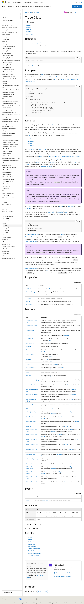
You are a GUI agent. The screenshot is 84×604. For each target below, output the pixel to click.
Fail (30, 135)
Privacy (35, 603)
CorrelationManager (31, 292)
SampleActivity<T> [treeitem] (8, 181)
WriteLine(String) (30, 464)
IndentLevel (29, 295)
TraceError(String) (30, 385)
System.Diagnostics (37, 43)
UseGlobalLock (29, 304)
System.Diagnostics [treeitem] (8, 20)
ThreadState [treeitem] (6, 218)
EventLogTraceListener (34, 551)
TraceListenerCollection (35, 553)
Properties (29, 31)
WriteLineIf (31, 146)
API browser (37, 12)
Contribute (28, 603)
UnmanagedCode (54, 196)
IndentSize (71, 206)
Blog (22, 603)
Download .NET (77, 6)
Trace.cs (31, 47)
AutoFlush (29, 208)
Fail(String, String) (30, 343)
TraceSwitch (42, 149)
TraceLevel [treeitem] (5, 242)
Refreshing (28, 500)
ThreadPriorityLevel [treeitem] (8, 216)
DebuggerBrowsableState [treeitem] (9, 103)
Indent (61, 206)
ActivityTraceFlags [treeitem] (7, 62)
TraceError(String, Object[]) (32, 380)
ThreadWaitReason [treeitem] (8, 221)
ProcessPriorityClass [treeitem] (8, 170)
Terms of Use (59, 603)
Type (46, 359)
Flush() (50, 289)
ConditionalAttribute (33, 234)
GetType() (28, 359)
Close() (27, 335)
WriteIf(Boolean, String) (31, 444)
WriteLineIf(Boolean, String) (33, 482)
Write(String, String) (31, 421)
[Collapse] (20, 10)
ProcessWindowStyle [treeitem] (8, 179)
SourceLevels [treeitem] (6, 186)
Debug (75, 162)
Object (34, 66)
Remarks (28, 29)
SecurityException (68, 194)
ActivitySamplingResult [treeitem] (9, 46)
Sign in (80, 2)
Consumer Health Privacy (46, 603)
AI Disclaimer (4, 603)
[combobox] (11, 14)
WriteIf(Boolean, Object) (32, 434)
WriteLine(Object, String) (32, 449)
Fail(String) (28, 346)
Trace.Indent (43, 77)
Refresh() (28, 372)
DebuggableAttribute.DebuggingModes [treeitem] (8, 95)
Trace (42, 74)
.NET (31, 12)
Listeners (38, 162)
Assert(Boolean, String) (31, 325)
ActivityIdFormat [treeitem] (7, 37)
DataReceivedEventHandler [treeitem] (10, 79)
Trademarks (67, 603)
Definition (28, 25)
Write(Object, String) (31, 412)
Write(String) (29, 426)
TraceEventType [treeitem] (7, 237)
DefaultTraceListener (46, 166)
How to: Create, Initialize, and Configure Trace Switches (64, 156)
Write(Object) (29, 417)
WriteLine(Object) (30, 454)
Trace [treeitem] (6, 225)
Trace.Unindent (54, 77)
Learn (26, 12)
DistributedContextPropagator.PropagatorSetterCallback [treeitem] (11, 145)
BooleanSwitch (31, 149)
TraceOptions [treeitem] (6, 249)
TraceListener (61, 160)
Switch (41, 156)
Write (29, 139)
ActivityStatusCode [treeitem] (8, 55)
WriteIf (30, 143)
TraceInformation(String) (32, 394)
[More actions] (80, 12)
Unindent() (28, 409)
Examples (28, 27)
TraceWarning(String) (31, 404)
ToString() (28, 375)
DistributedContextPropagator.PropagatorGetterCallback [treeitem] (11, 141)
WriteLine (31, 141)
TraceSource (45, 500)
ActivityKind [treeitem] (6, 39)
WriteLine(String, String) (32, 459)
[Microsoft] (3, 2)
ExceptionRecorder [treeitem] (8, 151)
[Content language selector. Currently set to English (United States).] (8, 599)
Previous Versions (14, 603)
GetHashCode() (29, 354)
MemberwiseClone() (31, 367)
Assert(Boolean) (30, 330)
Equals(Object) (29, 338)
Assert (50, 133)
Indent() (28, 364)
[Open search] (76, 2)
